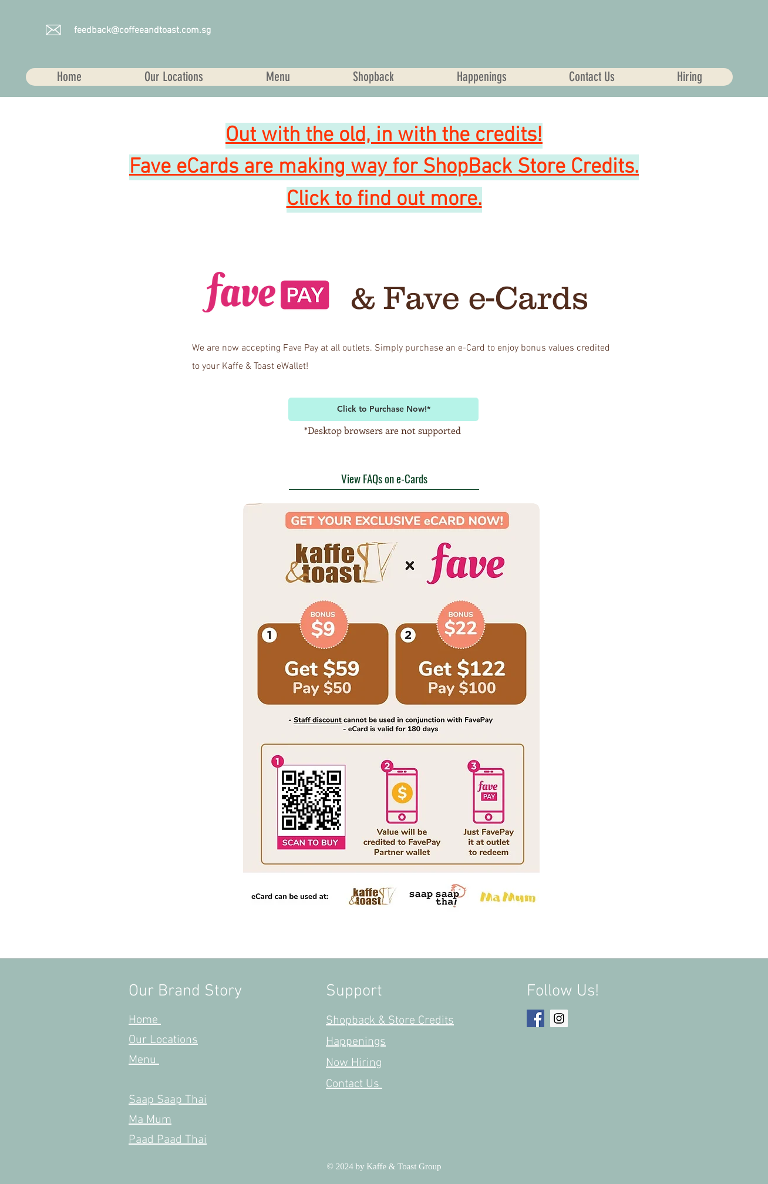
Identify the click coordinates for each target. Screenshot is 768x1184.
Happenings (356, 1042)
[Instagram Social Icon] (559, 1018)
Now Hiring (354, 1063)
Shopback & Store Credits (390, 1021)
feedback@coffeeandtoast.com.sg (142, 30)
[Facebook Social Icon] (535, 1018)
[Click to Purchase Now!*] (383, 409)
